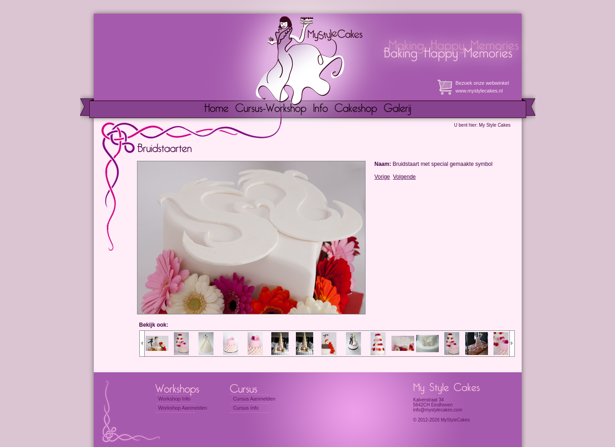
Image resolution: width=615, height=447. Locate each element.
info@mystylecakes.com (438, 409)
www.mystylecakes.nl (479, 90)
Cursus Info (246, 408)
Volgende (404, 177)
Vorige (382, 177)
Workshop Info (174, 398)
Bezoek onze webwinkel (482, 83)
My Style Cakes (494, 125)
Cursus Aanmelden (254, 398)
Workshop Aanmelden (182, 408)
